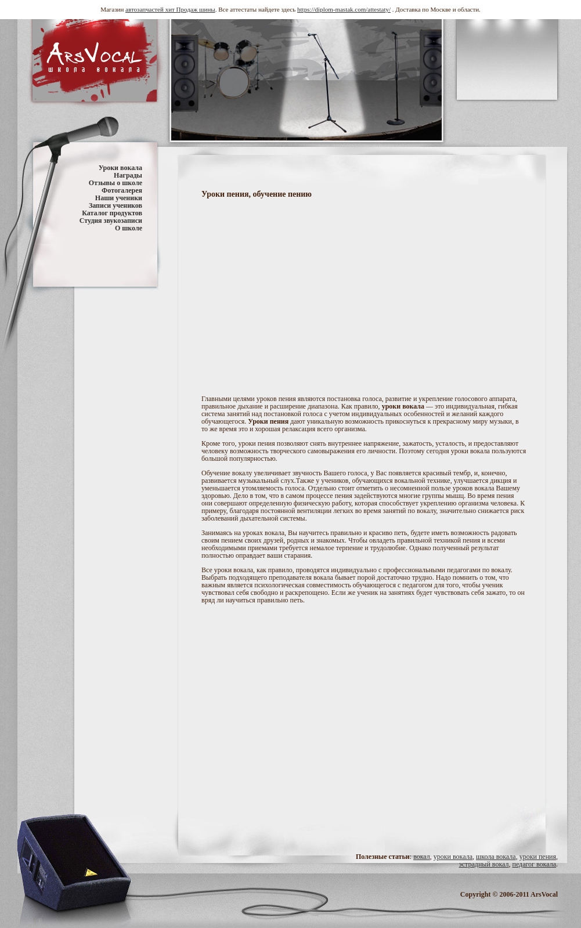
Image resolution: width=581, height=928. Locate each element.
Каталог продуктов (112, 213)
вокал (421, 857)
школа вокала (496, 857)
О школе (128, 228)
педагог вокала (534, 864)
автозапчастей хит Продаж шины (170, 9)
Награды (128, 175)
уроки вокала (453, 857)
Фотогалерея (122, 190)
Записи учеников (115, 205)
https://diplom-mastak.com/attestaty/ (344, 9)
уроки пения (537, 857)
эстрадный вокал (484, 864)
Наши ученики (118, 198)
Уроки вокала (120, 168)
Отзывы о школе (115, 183)
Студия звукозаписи (111, 220)
